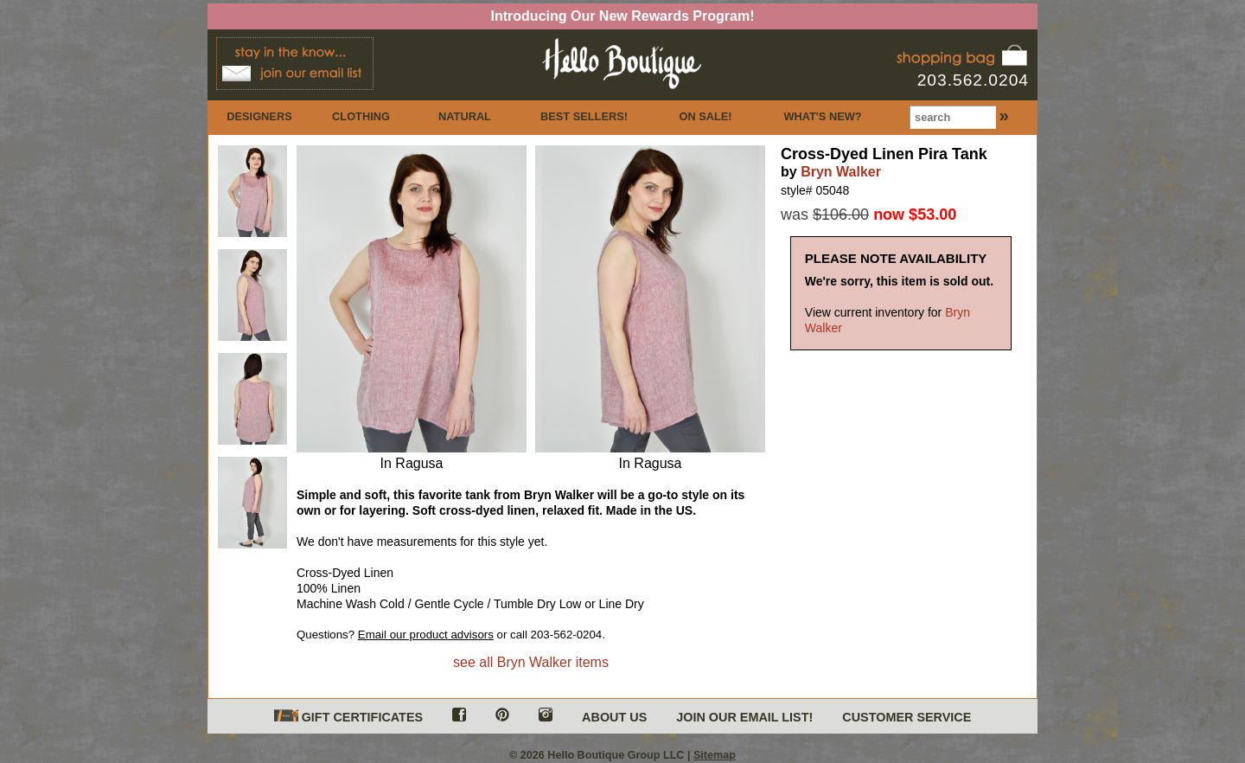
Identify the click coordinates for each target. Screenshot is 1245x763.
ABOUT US (614, 717)
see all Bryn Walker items (531, 662)
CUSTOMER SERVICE (906, 717)
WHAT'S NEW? (822, 116)
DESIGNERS (259, 116)
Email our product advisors (426, 634)
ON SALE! (705, 116)
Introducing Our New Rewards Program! (623, 16)
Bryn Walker (841, 171)
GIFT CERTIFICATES (348, 716)
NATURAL (464, 116)
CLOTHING (361, 116)
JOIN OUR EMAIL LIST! (744, 717)
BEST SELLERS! (584, 116)
